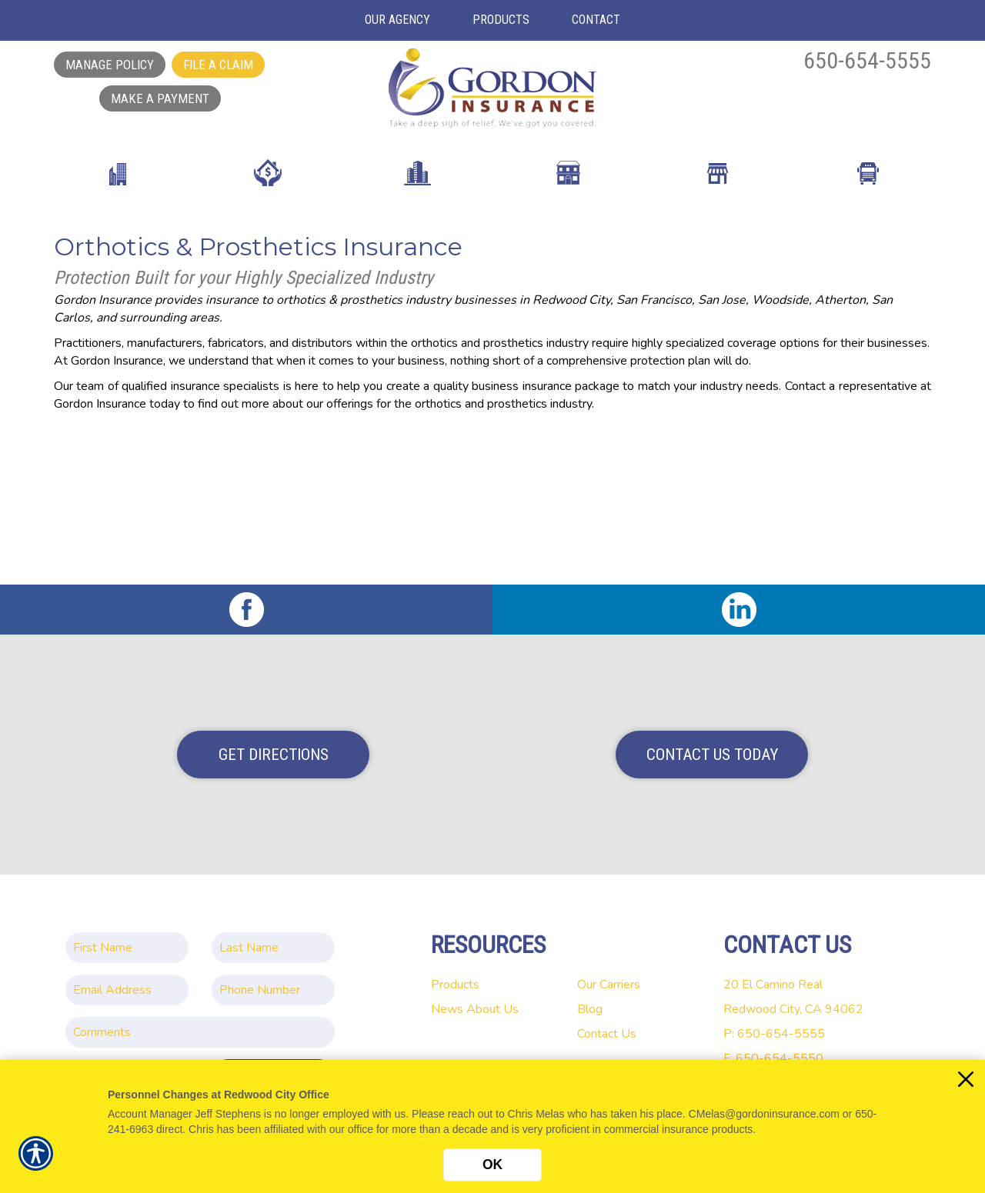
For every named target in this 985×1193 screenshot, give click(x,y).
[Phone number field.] (273, 990)
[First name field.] (127, 947)
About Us (492, 1009)
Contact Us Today (712, 754)
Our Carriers (608, 984)
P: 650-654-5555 (774, 1033)
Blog (590, 1009)
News (447, 1009)
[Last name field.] (273, 947)
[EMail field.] (127, 990)
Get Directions (274, 754)
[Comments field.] (200, 1032)
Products (455, 984)
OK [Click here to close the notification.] (492, 1164)
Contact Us (606, 1033)
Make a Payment (160, 98)
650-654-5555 (867, 60)
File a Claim (218, 64)
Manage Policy (109, 64)
